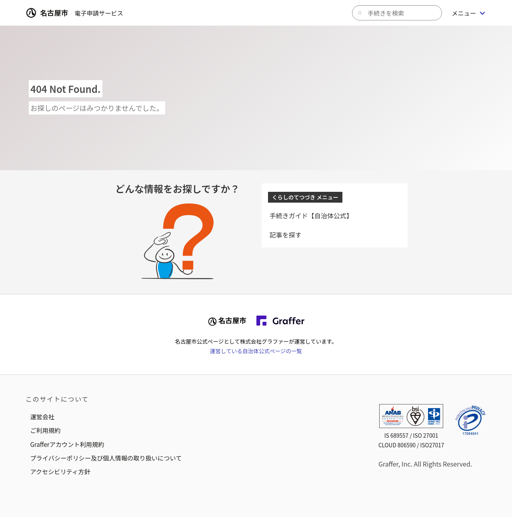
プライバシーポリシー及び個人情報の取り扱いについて (106, 457)
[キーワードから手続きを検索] (397, 12)
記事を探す (286, 234)
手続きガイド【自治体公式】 (311, 215)
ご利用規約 (45, 430)
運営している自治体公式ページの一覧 (256, 351)
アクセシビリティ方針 (60, 471)
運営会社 (42, 416)
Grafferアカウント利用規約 (67, 444)
